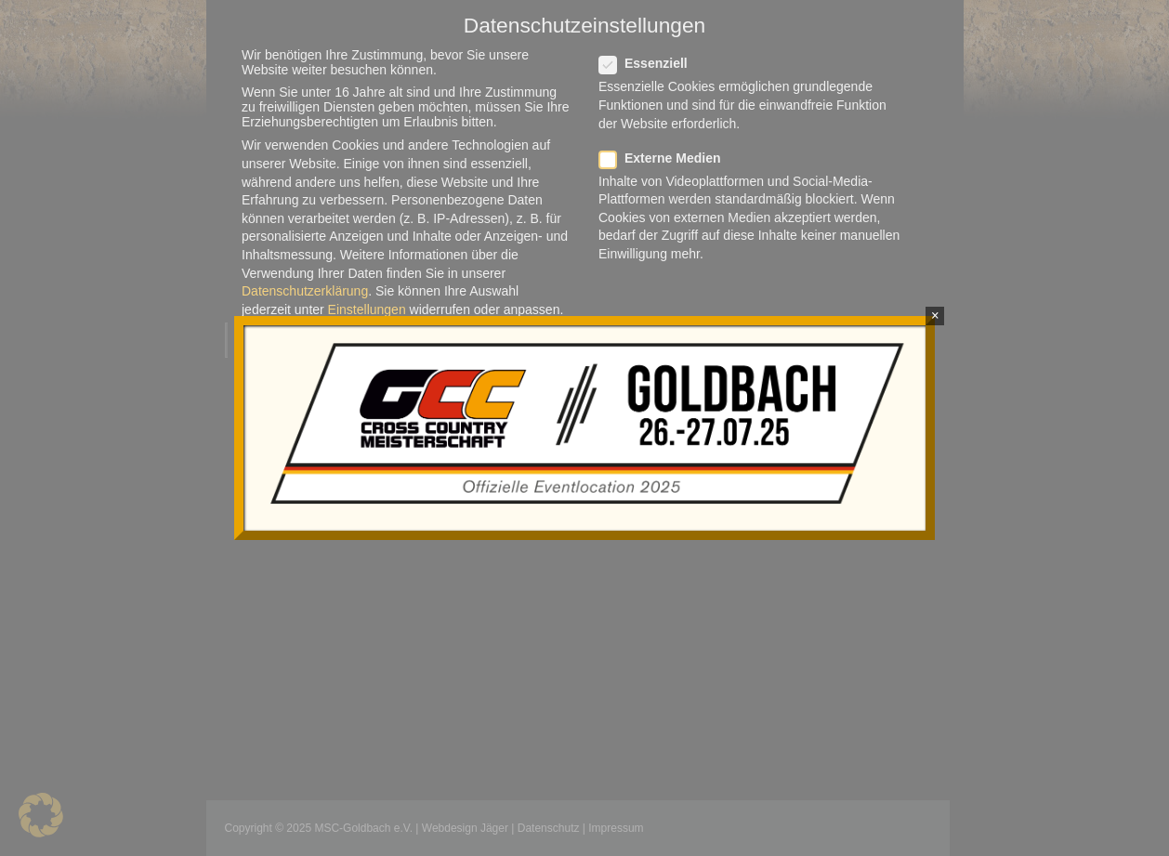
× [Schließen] (935, 315)
